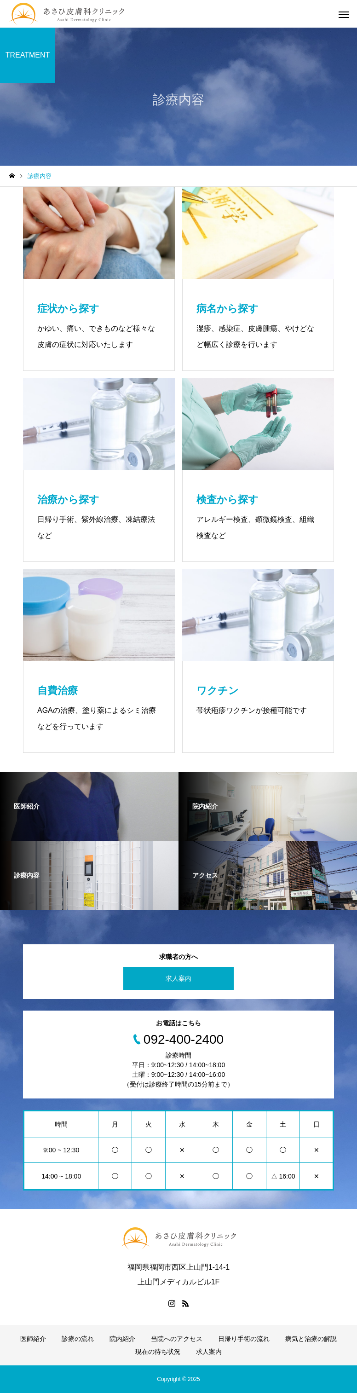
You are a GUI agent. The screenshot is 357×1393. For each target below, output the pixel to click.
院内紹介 (122, 1338)
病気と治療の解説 (311, 1338)
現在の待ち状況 (157, 1351)
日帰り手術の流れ (244, 1338)
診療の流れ (78, 1338)
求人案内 (178, 978)
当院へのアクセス (176, 1338)
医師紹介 (33, 1338)
